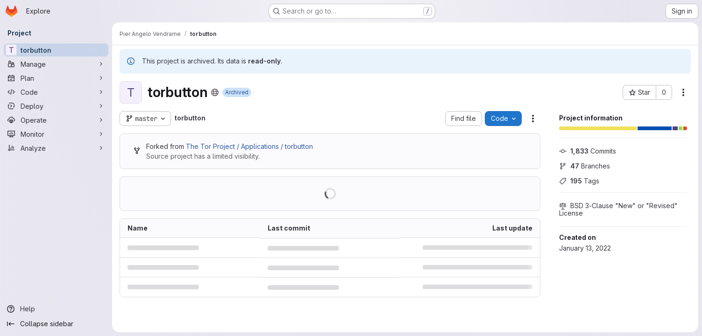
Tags (579, 181)
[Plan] (56, 77)
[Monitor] (56, 133)
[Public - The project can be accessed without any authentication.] (215, 92)
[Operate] (56, 119)
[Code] (56, 91)
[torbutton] (56, 49)
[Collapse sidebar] (56, 323)
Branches (584, 166)
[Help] (56, 308)
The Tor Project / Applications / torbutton (249, 146)
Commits (587, 151)
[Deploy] (56, 105)
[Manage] (56, 63)
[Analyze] (56, 147)
